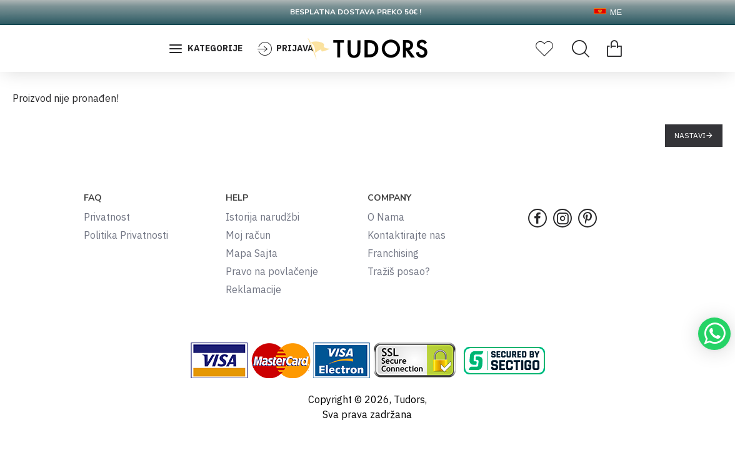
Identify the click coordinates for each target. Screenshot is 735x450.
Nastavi (690, 135)
